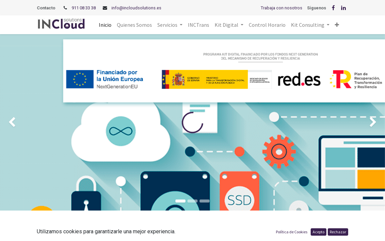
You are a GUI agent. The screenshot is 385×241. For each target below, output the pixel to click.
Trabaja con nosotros (281, 7)
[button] (337, 24)
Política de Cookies (291, 231)
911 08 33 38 (84, 7)
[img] (15, 122)
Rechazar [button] (338, 231)
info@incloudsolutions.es (136, 7)
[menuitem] (105, 24)
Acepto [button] (318, 231)
